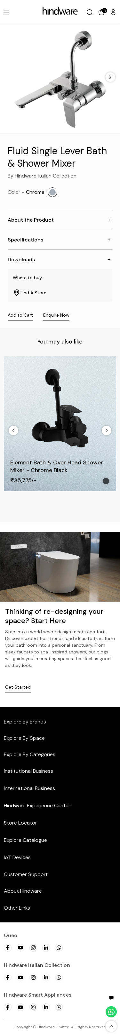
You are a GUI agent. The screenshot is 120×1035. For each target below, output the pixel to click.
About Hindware (23, 891)
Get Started (18, 687)
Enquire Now (56, 315)
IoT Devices (17, 857)
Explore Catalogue (25, 840)
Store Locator (20, 822)
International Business (29, 788)
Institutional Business (28, 771)
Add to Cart (20, 315)
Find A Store (29, 292)
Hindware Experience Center (37, 805)
